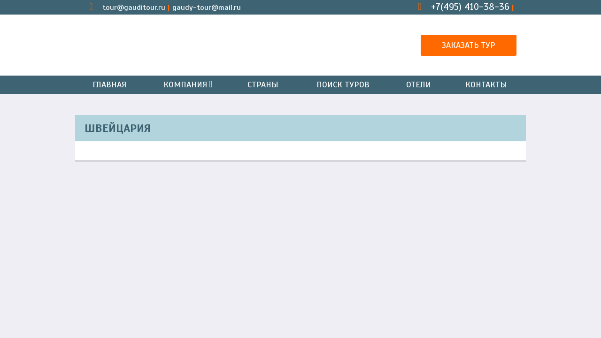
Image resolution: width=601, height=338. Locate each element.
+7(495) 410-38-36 (470, 7)
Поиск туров (343, 84)
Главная (109, 84)
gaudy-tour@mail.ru (206, 7)
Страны (262, 84)
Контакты (486, 84)
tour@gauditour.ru (133, 7)
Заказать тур (468, 45)
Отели (418, 84)
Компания (187, 84)
